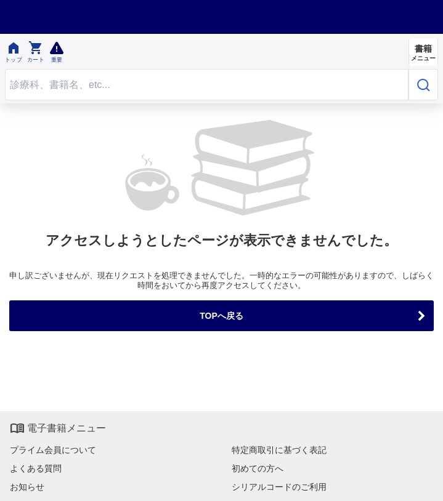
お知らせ (27, 487)
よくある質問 (36, 468)
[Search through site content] (206, 84)
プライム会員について (53, 450)
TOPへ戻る (221, 316)
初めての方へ (257, 468)
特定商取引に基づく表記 (279, 450)
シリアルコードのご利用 (279, 487)
